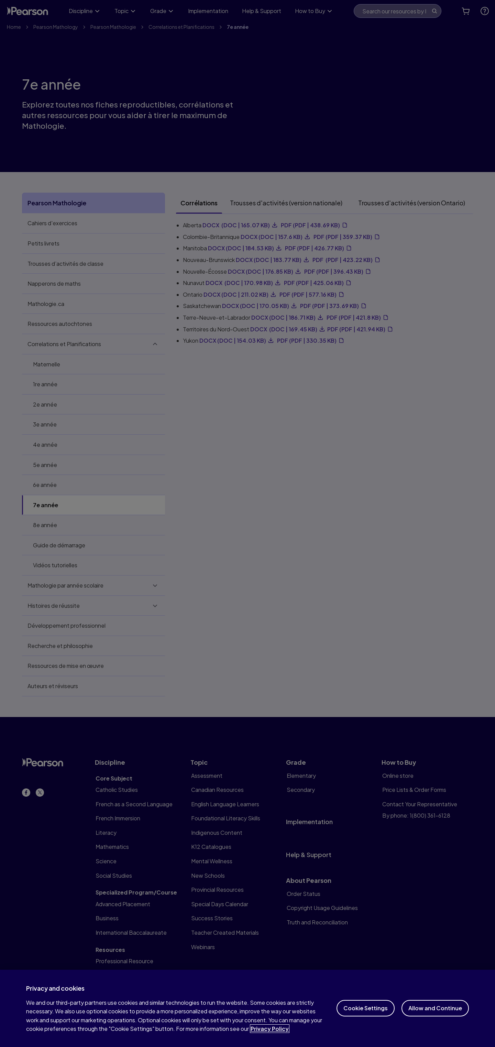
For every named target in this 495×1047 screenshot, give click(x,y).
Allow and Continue (435, 1022)
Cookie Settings (365, 1022)
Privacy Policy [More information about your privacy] (270, 1042)
